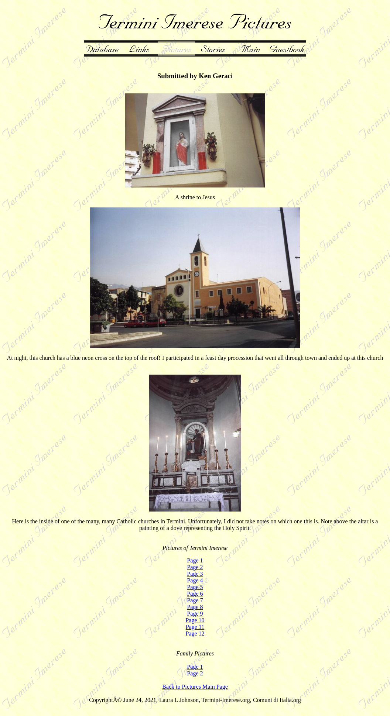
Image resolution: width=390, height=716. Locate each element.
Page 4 (195, 580)
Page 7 (195, 600)
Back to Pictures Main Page (195, 687)
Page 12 (194, 633)
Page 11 (195, 627)
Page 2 (195, 567)
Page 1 (195, 560)
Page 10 (194, 620)
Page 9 (195, 613)
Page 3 (195, 574)
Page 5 (195, 587)
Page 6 (195, 594)
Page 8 (195, 607)
